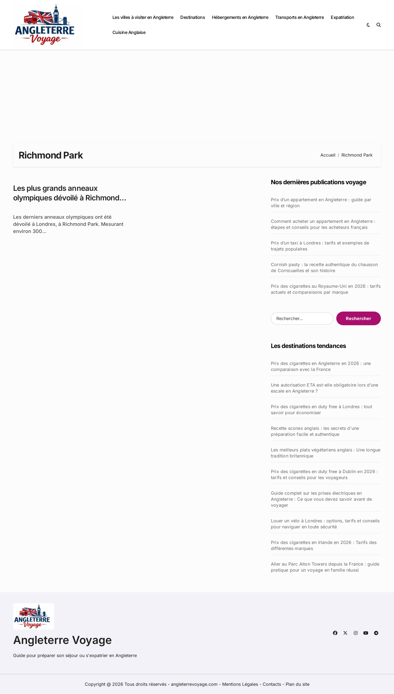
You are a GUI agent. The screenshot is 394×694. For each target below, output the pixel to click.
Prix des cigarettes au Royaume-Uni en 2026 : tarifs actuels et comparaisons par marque (326, 289)
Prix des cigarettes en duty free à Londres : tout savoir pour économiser (321, 409)
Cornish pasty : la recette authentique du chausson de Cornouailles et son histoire (324, 267)
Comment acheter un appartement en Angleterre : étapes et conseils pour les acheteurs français (323, 224)
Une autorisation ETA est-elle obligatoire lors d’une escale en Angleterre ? (324, 388)
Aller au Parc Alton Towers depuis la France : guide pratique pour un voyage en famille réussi (325, 567)
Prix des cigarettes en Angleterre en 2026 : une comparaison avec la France (321, 366)
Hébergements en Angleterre (240, 17)
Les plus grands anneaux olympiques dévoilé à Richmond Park (66, 198)
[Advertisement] (197, 91)
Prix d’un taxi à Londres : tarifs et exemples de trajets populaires (320, 246)
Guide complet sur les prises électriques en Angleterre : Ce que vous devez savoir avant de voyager (321, 499)
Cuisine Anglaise (128, 32)
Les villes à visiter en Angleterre (142, 17)
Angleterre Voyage (62, 640)
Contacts (272, 684)
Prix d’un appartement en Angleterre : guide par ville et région (321, 202)
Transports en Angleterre (299, 17)
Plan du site (297, 684)
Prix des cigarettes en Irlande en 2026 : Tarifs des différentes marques (323, 545)
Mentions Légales (240, 684)
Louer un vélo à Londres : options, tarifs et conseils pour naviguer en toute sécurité (325, 523)
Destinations (192, 17)
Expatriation (342, 17)
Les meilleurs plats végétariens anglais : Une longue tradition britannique (325, 453)
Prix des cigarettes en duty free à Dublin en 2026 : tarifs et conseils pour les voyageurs (324, 474)
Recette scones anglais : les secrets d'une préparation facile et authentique (315, 431)
